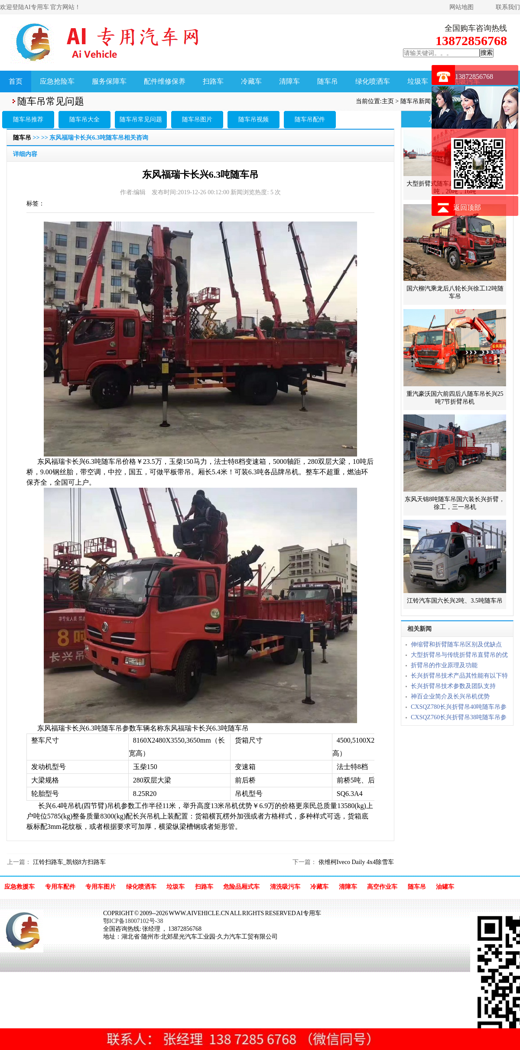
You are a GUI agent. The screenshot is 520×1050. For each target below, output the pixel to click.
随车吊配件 (310, 119)
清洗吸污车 (285, 887)
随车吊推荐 (28, 119)
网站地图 (461, 7)
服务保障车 (109, 81)
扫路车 (213, 81)
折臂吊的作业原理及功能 (444, 665)
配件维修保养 (164, 81)
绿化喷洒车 (372, 81)
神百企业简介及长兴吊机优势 (450, 696)
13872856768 (474, 76)
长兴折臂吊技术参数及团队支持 (453, 686)
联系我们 (508, 7)
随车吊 (327, 81)
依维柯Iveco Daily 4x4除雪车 (355, 862)
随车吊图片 (197, 119)
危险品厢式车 (241, 887)
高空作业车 (382, 887)
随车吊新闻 (415, 101)
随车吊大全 (84, 119)
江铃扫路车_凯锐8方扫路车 (68, 862)
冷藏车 (251, 81)
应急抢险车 (57, 81)
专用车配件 (60, 887)
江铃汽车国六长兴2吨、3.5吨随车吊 (455, 600)
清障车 (289, 81)
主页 (388, 101)
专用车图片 (100, 887)
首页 (16, 81)
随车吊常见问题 (141, 119)
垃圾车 (417, 81)
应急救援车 (19, 887)
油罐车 (445, 887)
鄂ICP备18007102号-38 (133, 921)
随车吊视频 (253, 119)
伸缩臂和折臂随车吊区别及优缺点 (456, 644)
